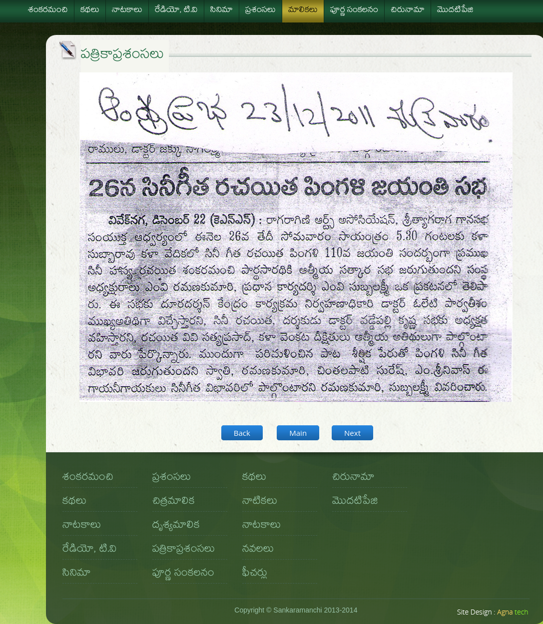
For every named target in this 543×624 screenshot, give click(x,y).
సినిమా (221, 11)
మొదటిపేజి (455, 11)
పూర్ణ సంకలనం (354, 11)
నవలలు (258, 550)
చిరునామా (408, 11)
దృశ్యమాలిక (176, 526)
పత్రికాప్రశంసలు (183, 550)
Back (242, 433)
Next (352, 433)
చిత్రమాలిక (173, 502)
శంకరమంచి (48, 11)
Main (298, 433)
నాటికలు (259, 502)
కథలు (89, 11)
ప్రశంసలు (260, 11)
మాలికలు (303, 11)
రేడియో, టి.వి (176, 11)
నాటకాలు (127, 11)
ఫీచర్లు (254, 574)
